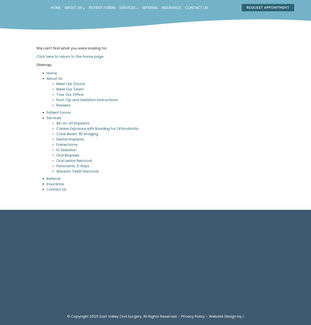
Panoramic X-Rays (72, 165)
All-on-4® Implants (72, 123)
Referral (150, 7)
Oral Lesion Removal (74, 160)
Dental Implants (70, 139)
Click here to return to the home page (69, 56)
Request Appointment (268, 8)
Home (56, 7)
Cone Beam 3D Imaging (77, 133)
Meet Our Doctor (70, 83)
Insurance (171, 7)
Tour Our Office (70, 94)
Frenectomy (67, 144)
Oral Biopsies (67, 155)
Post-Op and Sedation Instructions (87, 99)
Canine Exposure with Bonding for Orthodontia (97, 128)
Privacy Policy (193, 316)
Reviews (63, 105)
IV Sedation (66, 149)
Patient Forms (102, 7)
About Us (73, 7)
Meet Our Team (70, 89)
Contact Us (196, 7)
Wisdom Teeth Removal (77, 171)
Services (127, 7)
